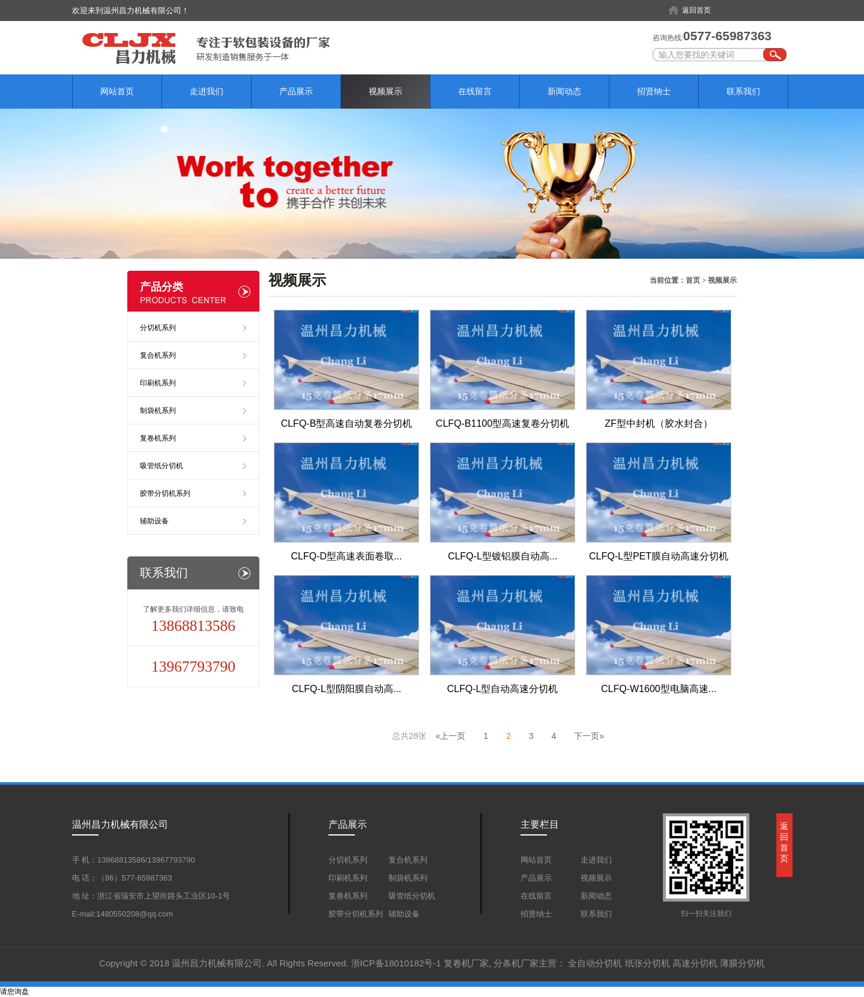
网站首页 (117, 91)
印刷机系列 (158, 383)
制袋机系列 (158, 410)
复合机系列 (158, 355)
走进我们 (206, 91)
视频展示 (385, 91)
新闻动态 (564, 91)
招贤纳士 (654, 91)
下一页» (589, 736)
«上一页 (450, 736)
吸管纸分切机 (161, 466)
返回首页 (696, 10)
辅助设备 (154, 521)
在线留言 (475, 91)
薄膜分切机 (742, 963)
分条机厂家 (516, 963)
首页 (693, 280)
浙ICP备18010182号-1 (396, 963)
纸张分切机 (647, 963)
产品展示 (296, 91)
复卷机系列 (158, 438)
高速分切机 (694, 963)
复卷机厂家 (466, 963)
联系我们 (743, 91)
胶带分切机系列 (165, 493)
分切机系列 (158, 328)
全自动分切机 (595, 963)
